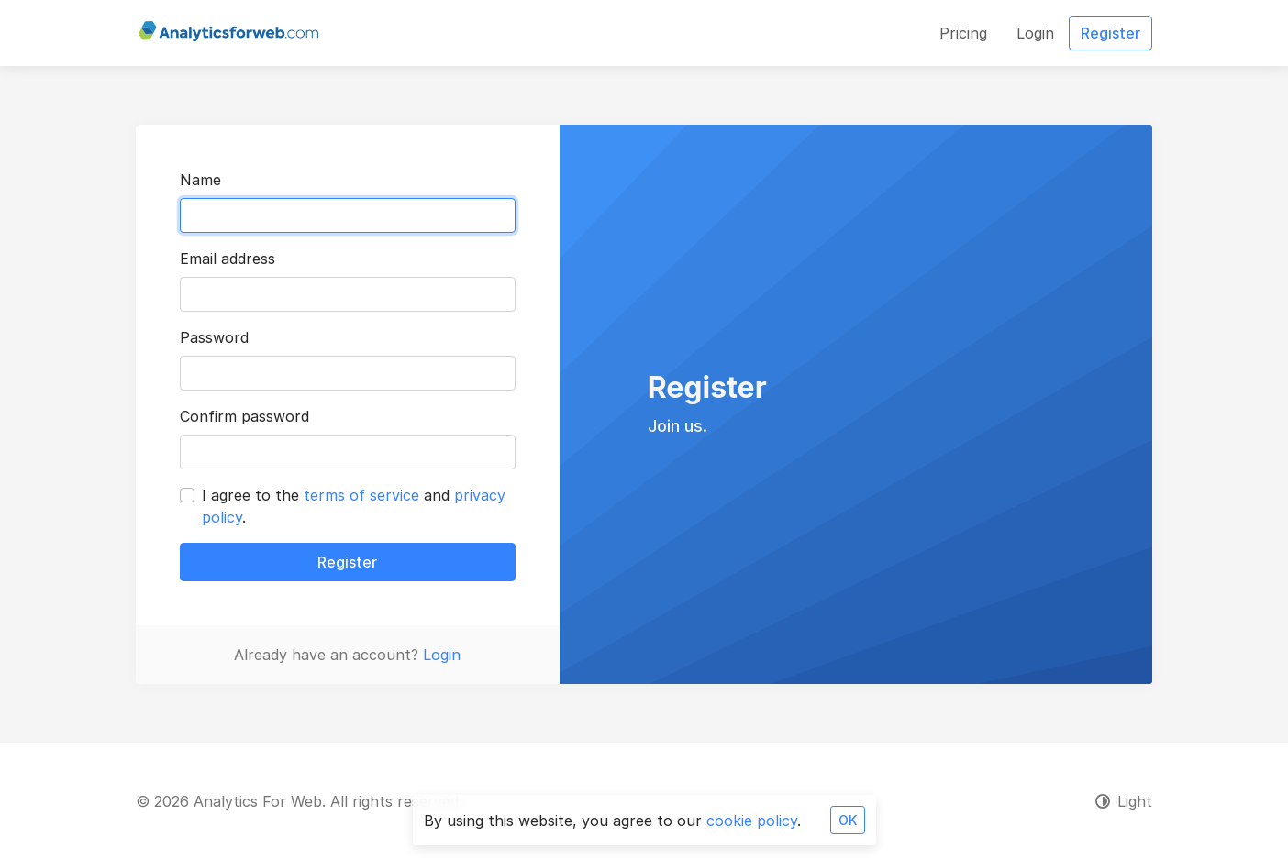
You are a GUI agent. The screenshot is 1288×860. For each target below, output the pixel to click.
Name (200, 180)
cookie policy (751, 820)
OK (847, 820)
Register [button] (1110, 33)
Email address (227, 258)
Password (214, 337)
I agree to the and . (353, 506)
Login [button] (1035, 33)
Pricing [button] (963, 33)
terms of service (361, 495)
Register (347, 562)
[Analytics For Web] (228, 33)
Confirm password (244, 416)
